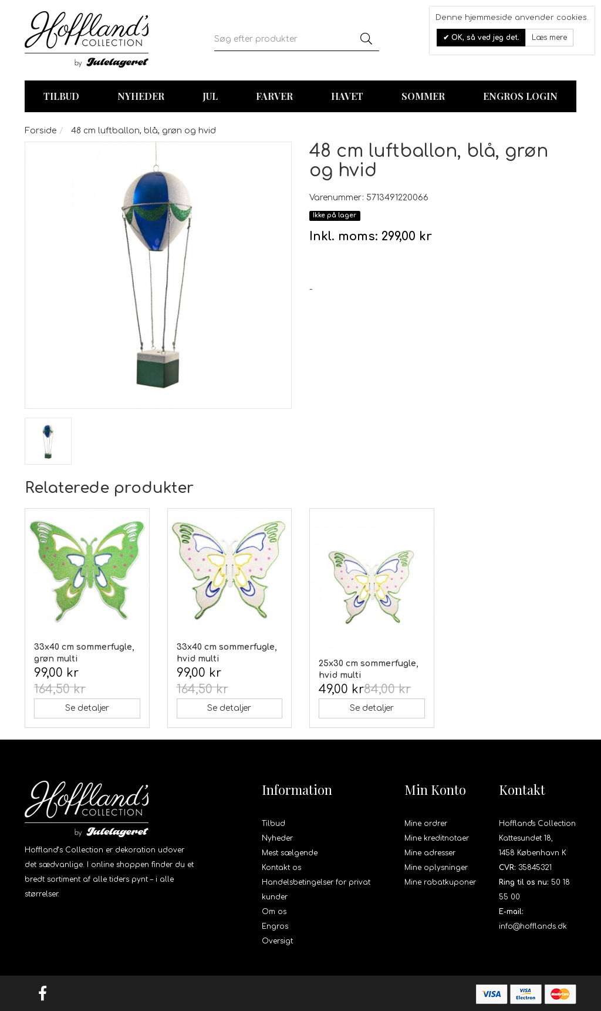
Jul (210, 96)
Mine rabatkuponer (440, 882)
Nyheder (140, 96)
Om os (274, 912)
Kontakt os (281, 868)
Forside (40, 130)
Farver (274, 96)
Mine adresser (429, 853)
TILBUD (61, 96)
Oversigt (277, 941)
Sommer (423, 96)
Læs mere (549, 37)
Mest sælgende (290, 853)
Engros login (520, 96)
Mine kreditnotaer (436, 838)
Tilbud (273, 823)
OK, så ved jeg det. (484, 37)
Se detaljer (87, 708)
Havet (347, 96)
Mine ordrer (425, 823)
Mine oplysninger (436, 868)
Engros (275, 926)
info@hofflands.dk (533, 926)
